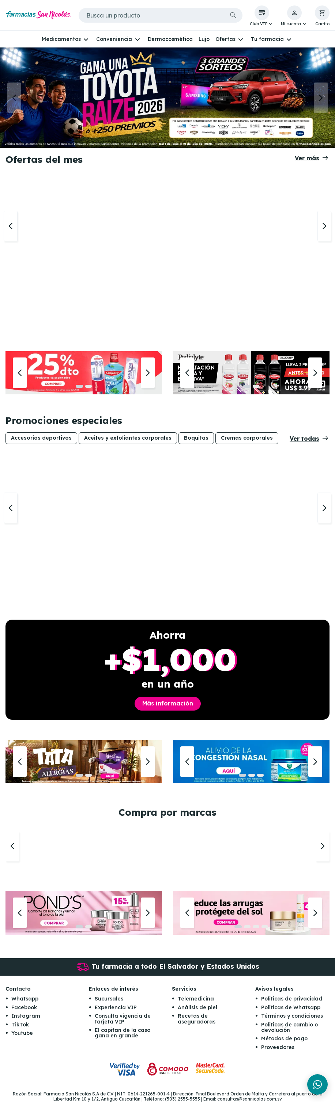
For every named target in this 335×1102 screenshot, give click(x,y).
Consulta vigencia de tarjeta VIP (123, 1019)
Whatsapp (24, 998)
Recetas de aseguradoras (196, 1019)
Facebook (24, 1007)
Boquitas (196, 438)
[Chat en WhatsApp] (317, 1084)
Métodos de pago (284, 1038)
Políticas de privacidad (291, 998)
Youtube (22, 1033)
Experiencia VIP (116, 1007)
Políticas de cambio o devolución (289, 1027)
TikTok (20, 1024)
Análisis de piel (197, 1007)
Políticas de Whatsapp (290, 1007)
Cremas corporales (247, 438)
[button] (262, 16)
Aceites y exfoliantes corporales (128, 438)
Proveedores (277, 1047)
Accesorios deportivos (41, 438)
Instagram (25, 1016)
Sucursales (109, 998)
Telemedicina (196, 998)
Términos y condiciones (292, 1016)
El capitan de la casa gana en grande (123, 1033)
